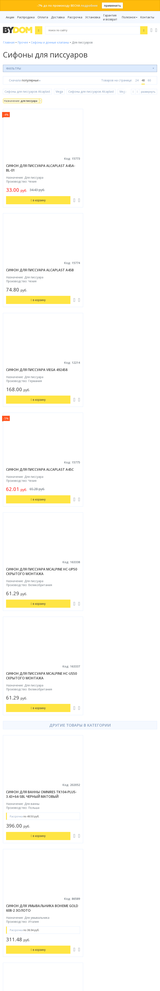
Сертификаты (92, 836)
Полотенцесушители (17, 830)
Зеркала (8, 842)
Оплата (43, 17)
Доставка (58, 17)
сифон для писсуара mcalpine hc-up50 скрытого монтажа (37, 372)
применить (112, 5)
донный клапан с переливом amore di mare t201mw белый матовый (119, 604)
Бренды (88, 789)
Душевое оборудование (20, 789)
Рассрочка (75, 17)
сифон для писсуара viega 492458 (37, 270)
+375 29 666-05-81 (87, 878)
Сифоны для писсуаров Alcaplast (27, 91)
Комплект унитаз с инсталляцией (26, 847)
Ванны (7, 801)
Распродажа (26, 17)
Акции (10, 17)
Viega (59, 91)
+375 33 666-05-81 (97, 884)
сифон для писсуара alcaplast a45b (120, 165)
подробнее (89, 5)
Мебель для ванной (17, 812)
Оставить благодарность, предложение (111, 944)
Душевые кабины (15, 795)
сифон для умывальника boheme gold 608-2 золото (117, 490)
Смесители (10, 807)
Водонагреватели (15, 836)
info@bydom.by (95, 901)
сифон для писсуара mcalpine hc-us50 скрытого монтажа (117, 372)
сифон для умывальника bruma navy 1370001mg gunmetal (36, 604)
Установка (92, 17)
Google (64, 856)
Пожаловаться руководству (103, 949)
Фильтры (13, 68)
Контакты (147, 17)
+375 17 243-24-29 (97, 889)
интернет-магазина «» (37, 852)
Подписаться (40, 948)
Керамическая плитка (18, 824)
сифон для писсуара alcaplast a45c (120, 270)
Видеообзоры (93, 847)
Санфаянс (10, 818)
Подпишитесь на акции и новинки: (29, 927)
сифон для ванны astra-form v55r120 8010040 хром (114, 718)
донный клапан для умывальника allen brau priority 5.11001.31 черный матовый (40, 720)
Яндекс (7, 860)
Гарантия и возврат (110, 17)
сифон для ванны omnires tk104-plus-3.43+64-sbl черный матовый (37, 490)
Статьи (88, 842)
